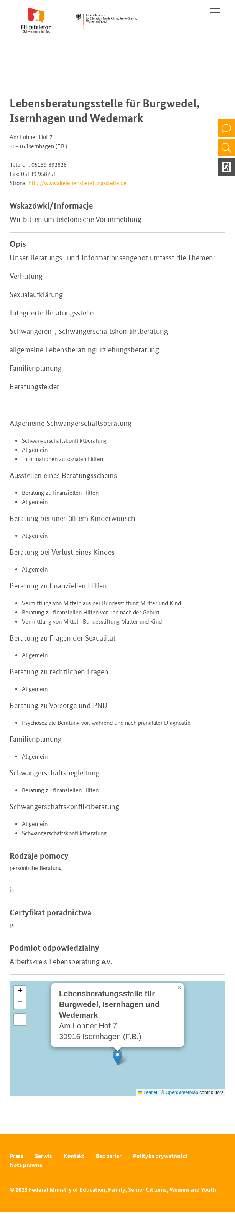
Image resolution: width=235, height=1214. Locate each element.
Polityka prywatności (160, 1156)
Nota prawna (26, 1165)
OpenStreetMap (182, 1092)
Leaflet (147, 1092)
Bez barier (109, 1156)
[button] (117, 1057)
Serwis (43, 1156)
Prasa (16, 1156)
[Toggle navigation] (215, 12)
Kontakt (74, 1156)
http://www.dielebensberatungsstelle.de (77, 183)
